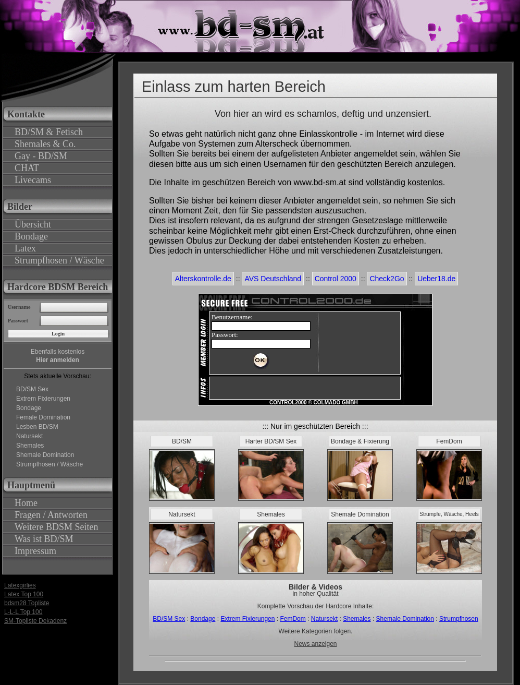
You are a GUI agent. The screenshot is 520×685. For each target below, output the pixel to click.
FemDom (292, 618)
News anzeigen (315, 643)
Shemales (30, 445)
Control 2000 (335, 278)
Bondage (31, 236)
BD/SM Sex (32, 389)
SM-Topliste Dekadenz (35, 620)
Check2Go (386, 278)
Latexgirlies (20, 585)
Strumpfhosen (458, 618)
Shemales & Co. (45, 144)
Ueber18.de (436, 278)
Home (26, 503)
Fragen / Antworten (51, 515)
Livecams (33, 180)
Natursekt (29, 436)
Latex (25, 248)
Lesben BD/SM (37, 426)
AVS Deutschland (272, 278)
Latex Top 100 (23, 594)
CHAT (27, 168)
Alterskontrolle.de (203, 278)
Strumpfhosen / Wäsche (59, 260)
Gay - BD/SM (41, 156)
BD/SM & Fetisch (49, 132)
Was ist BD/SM (44, 539)
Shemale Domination (45, 455)
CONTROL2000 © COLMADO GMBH (313, 402)
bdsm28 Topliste (26, 603)
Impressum (35, 551)
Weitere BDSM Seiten (56, 527)
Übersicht (33, 224)
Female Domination (43, 417)
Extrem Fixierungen (43, 398)
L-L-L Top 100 (23, 612)
